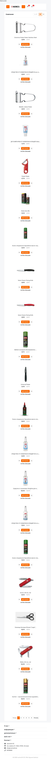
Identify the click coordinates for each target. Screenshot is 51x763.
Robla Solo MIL (25, 211)
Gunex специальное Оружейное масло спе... (25, 419)
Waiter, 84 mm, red (25, 662)
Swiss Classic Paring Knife (25, 280)
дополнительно (9, 733)
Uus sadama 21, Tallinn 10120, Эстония (18, 746)
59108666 (9, 750)
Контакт (7, 740)
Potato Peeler (25, 176)
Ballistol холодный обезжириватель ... (25, 349)
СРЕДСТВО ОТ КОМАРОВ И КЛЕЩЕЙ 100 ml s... (25, 454)
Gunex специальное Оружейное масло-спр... (25, 245)
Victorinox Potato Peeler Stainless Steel (25, 37)
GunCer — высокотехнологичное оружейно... (25, 697)
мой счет (7, 736)
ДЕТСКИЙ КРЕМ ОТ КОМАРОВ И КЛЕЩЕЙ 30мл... (25, 141)
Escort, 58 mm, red (25, 592)
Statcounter (3, 1)
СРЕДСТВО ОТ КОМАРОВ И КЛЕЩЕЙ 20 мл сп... (25, 72)
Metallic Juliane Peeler (25, 107)
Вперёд (36, 718)
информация (8, 729)
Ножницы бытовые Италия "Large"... (25, 627)
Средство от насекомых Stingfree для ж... (25, 488)
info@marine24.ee (12, 748)
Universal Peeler (25, 384)
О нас (6, 726)
